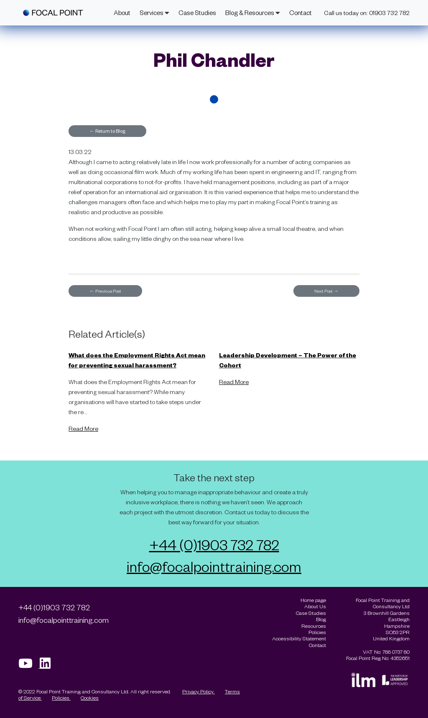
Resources (313, 626)
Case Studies (197, 12)
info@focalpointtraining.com (214, 566)
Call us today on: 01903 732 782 (367, 13)
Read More (83, 428)
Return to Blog (107, 131)
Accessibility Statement (299, 638)
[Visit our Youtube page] (29, 666)
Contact (300, 12)
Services (154, 12)
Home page (313, 600)
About (122, 12)
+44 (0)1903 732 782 (214, 544)
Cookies (90, 697)
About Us (315, 606)
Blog (321, 619)
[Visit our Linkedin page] (48, 666)
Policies (61, 697)
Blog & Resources (252, 12)
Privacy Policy (198, 691)
